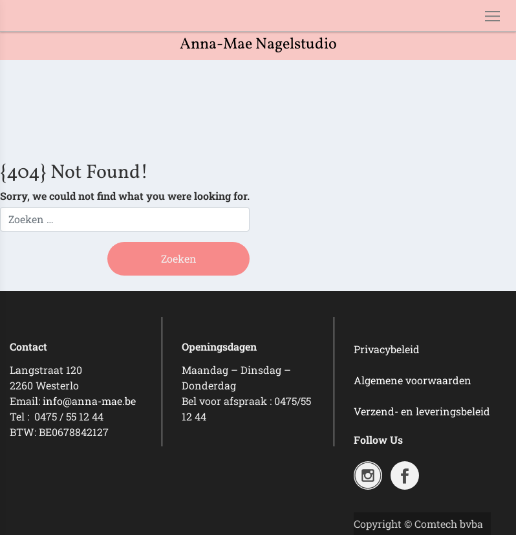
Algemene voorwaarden (412, 380)
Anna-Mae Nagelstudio (258, 45)
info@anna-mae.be (89, 401)
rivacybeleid (390, 349)
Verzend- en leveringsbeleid (422, 411)
